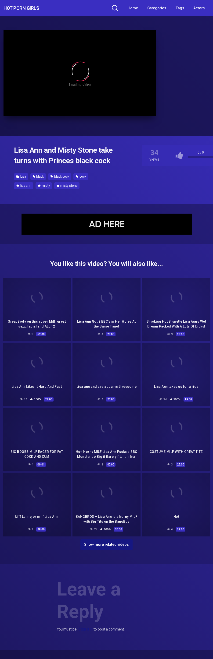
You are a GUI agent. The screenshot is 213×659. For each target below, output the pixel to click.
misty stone (67, 185)
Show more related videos (106, 541)
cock (81, 176)
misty (44, 185)
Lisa (21, 176)
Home (133, 8)
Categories (156, 8)
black (38, 176)
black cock (60, 176)
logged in (85, 626)
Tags (180, 8)
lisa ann (23, 185)
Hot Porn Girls (29, 8)
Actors (199, 8)
